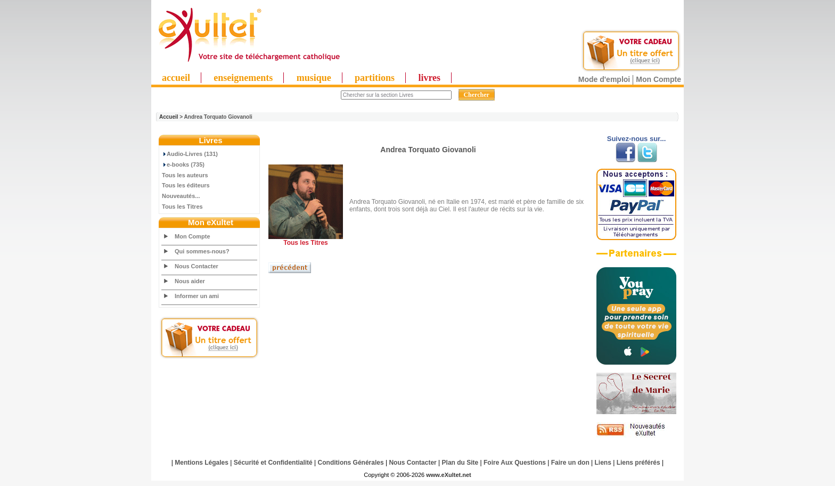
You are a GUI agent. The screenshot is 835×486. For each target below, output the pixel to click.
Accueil (168, 117)
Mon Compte (658, 79)
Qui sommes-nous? (202, 251)
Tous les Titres (182, 206)
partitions (375, 77)
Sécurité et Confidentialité (273, 462)
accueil (176, 77)
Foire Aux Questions (515, 462)
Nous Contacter (196, 266)
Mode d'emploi (604, 79)
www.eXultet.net (448, 475)
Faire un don (570, 462)
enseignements (243, 77)
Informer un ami (197, 296)
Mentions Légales (201, 462)
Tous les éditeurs (186, 185)
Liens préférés (638, 462)
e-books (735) (183, 164)
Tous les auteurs (185, 175)
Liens (603, 462)
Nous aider (190, 281)
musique (314, 77)
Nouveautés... (181, 196)
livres (429, 77)
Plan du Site (460, 462)
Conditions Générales (351, 462)
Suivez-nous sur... (636, 139)
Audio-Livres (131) (190, 154)
